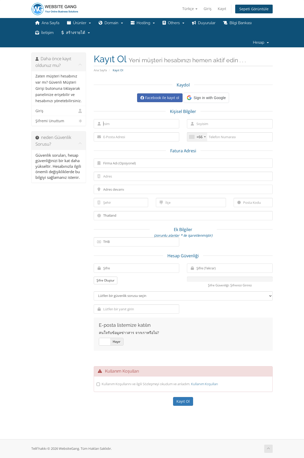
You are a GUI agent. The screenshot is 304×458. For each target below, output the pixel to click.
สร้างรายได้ (75, 32)
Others (173, 23)
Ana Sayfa (47, 23)
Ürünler (79, 23)
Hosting (143, 23)
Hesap (261, 42)
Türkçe (189, 8)
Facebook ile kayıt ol (159, 97)
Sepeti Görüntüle (254, 8)
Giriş (208, 8)
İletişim (44, 32)
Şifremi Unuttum (58, 121)
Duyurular (203, 23)
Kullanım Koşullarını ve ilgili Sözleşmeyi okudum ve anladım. (160, 384)
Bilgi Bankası (237, 23)
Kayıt (222, 8)
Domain (111, 23)
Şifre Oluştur (106, 280)
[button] (206, 98)
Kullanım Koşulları (204, 384)
